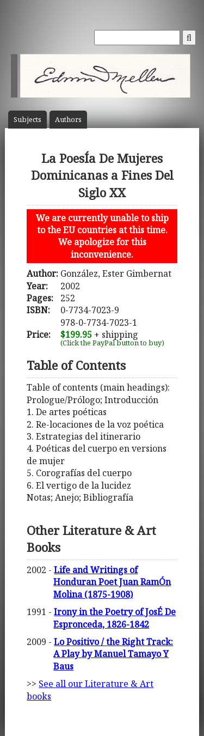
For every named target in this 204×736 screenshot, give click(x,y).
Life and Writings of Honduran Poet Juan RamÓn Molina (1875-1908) (112, 582)
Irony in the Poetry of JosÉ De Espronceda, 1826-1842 (114, 618)
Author (68, 119)
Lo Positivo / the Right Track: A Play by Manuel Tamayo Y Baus (113, 654)
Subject (27, 119)
